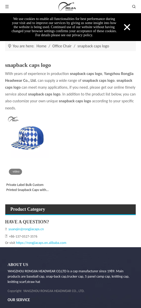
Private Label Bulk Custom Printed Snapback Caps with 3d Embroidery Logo (26, 187)
